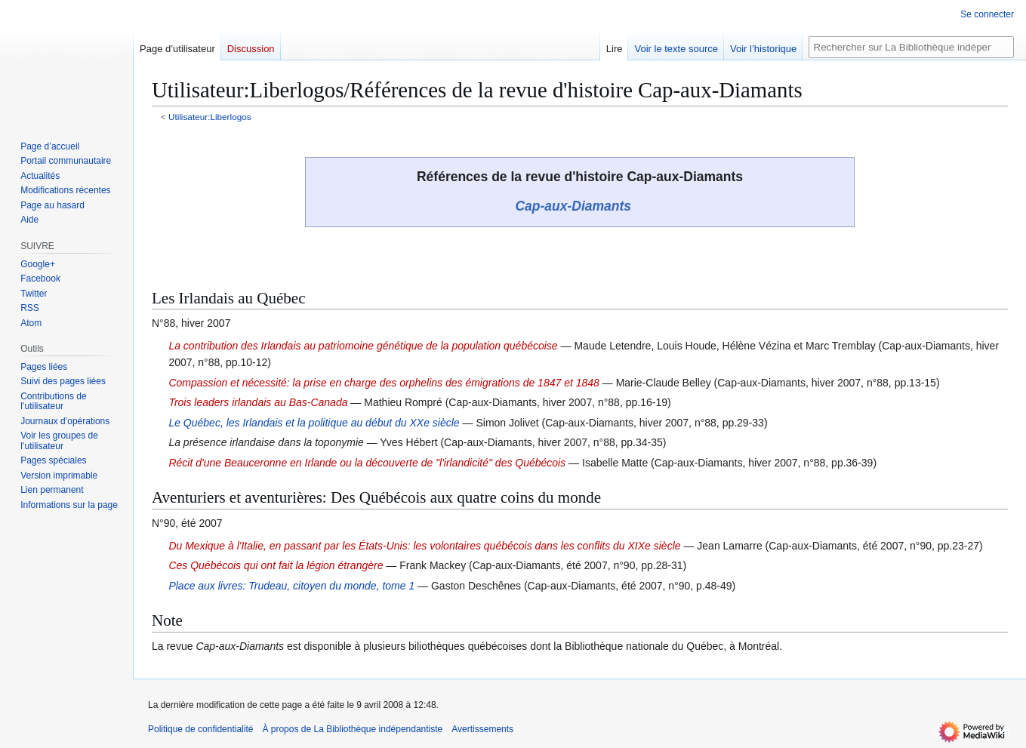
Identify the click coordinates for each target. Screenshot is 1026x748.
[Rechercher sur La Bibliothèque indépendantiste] (911, 47)
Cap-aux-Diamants (573, 206)
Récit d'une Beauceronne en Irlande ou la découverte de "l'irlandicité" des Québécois (366, 463)
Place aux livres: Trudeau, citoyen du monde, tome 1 (291, 586)
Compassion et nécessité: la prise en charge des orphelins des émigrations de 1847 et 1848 (383, 383)
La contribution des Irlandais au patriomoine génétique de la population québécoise (362, 346)
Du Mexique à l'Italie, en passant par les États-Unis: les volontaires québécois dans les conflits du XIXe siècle (424, 546)
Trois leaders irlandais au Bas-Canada (257, 402)
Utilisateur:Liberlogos (209, 117)
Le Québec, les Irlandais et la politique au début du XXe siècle (313, 423)
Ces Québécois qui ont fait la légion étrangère (275, 565)
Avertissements (482, 729)
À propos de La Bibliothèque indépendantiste (352, 729)
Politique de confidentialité (200, 729)
